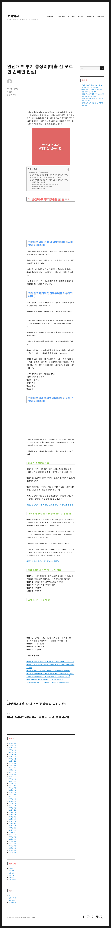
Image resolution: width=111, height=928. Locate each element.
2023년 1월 (12, 781)
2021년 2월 (12, 830)
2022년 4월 (12, 799)
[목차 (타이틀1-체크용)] (67, 169)
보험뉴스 (81, 16)
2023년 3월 (12, 779)
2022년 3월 (12, 801)
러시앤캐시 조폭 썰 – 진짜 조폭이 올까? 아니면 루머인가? (48, 676)
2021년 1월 (12, 832)
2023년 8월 (12, 770)
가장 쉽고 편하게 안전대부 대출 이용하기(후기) (45, 177)
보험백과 (13, 16)
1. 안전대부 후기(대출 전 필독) (38, 172)
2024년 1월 (12, 759)
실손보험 (61, 16)
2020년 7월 (12, 846)
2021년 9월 (12, 814)
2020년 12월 (13, 835)
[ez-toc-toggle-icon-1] (65, 169)
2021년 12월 (12, 808)
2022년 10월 (13, 785)
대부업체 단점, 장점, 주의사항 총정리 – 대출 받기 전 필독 (48, 670)
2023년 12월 (13, 761)
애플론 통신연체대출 (38, 182)
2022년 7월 (12, 792)
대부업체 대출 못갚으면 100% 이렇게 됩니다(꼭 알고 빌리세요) (50, 673)
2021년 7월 (12, 819)
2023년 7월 (12, 772)
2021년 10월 (12, 812)
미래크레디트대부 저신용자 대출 (42, 186)
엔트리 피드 (12, 898)
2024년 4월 (12, 752)
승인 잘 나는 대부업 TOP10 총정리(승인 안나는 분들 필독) (48, 682)
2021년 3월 (12, 828)
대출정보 (90, 16)
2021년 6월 (12, 821)
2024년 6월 (12, 748)
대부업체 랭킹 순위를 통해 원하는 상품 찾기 (45, 184)
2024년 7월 (12, 745)
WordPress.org (13, 902)
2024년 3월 (12, 754)
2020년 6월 (12, 848)
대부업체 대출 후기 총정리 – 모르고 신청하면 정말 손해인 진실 (50, 661)
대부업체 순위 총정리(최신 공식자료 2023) (42, 561)
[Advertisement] (56, 48)
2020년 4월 (12, 852)
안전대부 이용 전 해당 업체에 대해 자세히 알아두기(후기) (49, 175)
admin (9, 86)
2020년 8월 (12, 843)
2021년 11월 (12, 810)
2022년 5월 (12, 797)
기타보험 (71, 16)
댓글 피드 (12, 900)
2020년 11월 (12, 837)
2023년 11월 (12, 763)
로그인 (11, 896)
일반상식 (100, 16)
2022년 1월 (12, 806)
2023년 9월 (12, 768)
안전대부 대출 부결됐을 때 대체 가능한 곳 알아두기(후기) (49, 180)
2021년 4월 (12, 826)
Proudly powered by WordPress (25, 917)
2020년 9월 (12, 841)
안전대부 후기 (11, 95)
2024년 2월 (12, 757)
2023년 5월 (12, 777)
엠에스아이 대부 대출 (38, 189)
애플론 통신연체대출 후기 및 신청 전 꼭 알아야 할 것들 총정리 (49, 505)
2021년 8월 (12, 817)
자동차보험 (51, 16)
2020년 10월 (13, 839)
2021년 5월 (12, 823)
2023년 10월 (13, 765)
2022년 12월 (13, 783)
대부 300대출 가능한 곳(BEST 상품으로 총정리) (44, 679)
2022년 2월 (12, 803)
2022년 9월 (12, 788)
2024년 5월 (12, 750)
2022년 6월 (12, 794)
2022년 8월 (12, 790)
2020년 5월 (12, 850)
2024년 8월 (12, 743)
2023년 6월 (12, 774)
